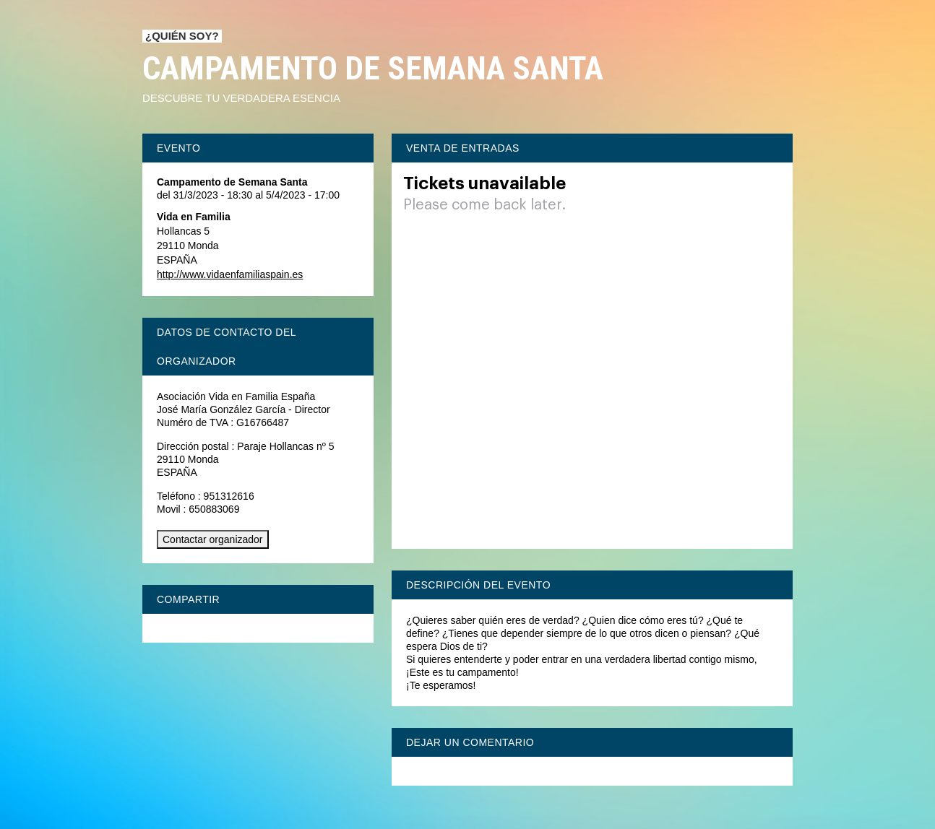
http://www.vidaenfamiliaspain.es (230, 274)
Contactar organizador (213, 539)
